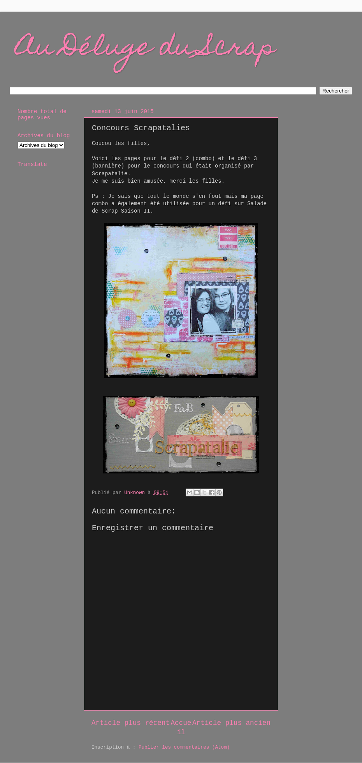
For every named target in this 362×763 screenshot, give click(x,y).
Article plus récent (130, 723)
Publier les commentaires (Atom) (184, 747)
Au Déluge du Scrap (146, 49)
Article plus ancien (231, 723)
